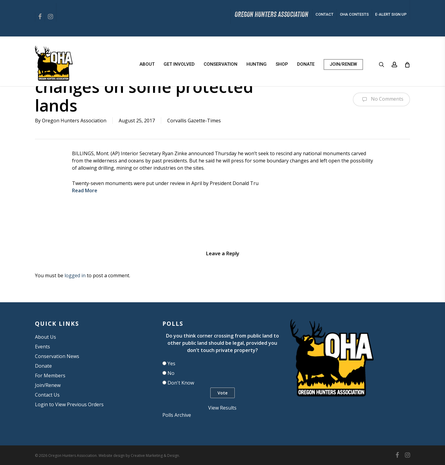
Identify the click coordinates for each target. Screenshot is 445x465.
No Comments (381, 99)
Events (42, 346)
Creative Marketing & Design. (155, 455)
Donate (43, 366)
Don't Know (181, 382)
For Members (50, 375)
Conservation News (57, 356)
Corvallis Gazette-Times (194, 120)
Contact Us (47, 394)
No (171, 373)
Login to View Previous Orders (69, 404)
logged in (75, 275)
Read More (84, 190)
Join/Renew (48, 385)
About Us (45, 337)
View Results (222, 407)
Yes (171, 363)
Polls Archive (176, 415)
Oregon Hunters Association (74, 120)
